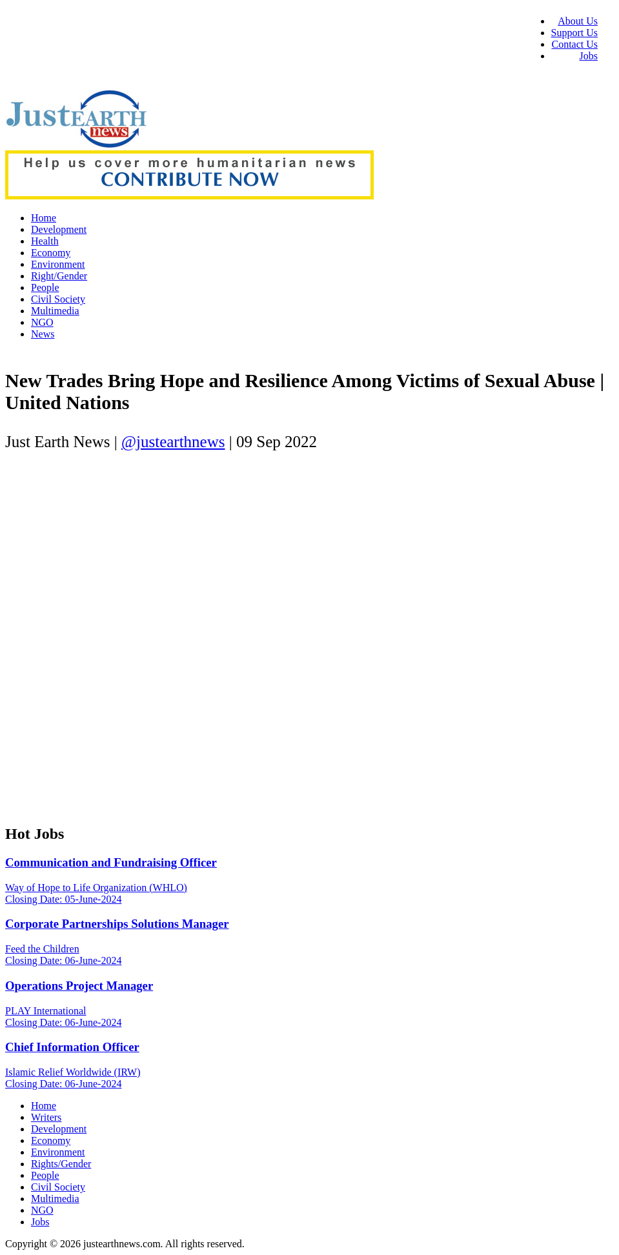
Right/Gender (59, 275)
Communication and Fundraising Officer (111, 862)
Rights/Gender (61, 1163)
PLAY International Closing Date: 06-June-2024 (63, 1016)
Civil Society (58, 299)
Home (43, 217)
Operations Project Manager (79, 985)
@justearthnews (173, 441)
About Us (578, 20)
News (42, 333)
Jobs (589, 55)
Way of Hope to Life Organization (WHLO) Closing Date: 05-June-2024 (96, 893)
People (45, 287)
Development (58, 229)
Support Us (574, 32)
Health (45, 241)
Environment (58, 264)
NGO (42, 322)
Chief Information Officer (72, 1047)
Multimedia (55, 310)
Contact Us (574, 44)
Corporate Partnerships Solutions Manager (117, 923)
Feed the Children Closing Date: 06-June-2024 (63, 954)
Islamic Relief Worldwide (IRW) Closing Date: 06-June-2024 (72, 1078)
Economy (50, 252)
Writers (46, 1117)
